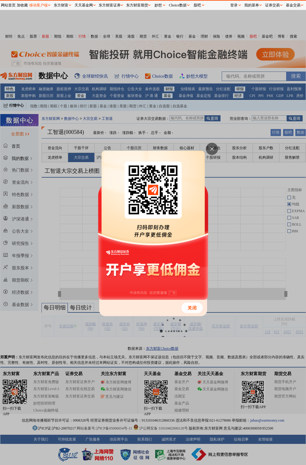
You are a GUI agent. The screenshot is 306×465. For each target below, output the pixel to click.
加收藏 (22, 5)
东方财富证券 (110, 5)
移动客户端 (38, 5)
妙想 (158, 5)
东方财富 (61, 5)
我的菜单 (251, 5)
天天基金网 (84, 5)
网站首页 (8, 5)
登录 (234, 5)
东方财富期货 (137, 5)
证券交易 (272, 5)
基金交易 (293, 5)
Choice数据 (178, 5)
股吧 (197, 5)
